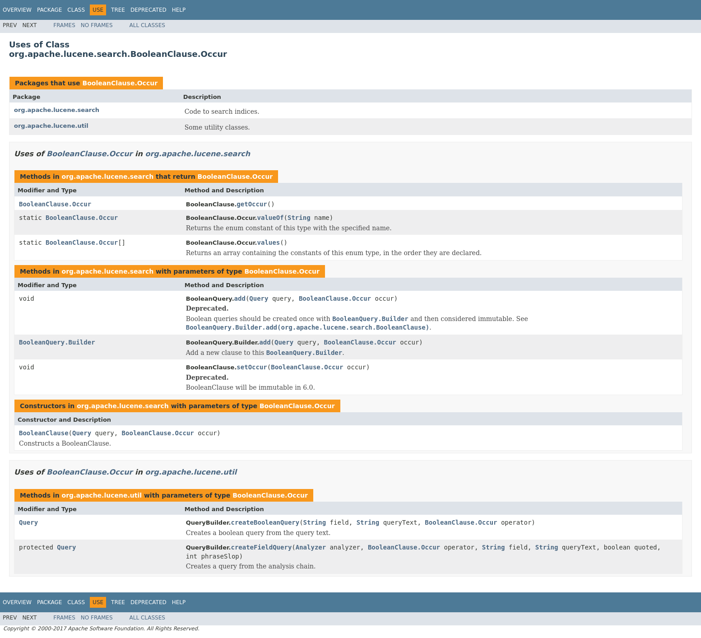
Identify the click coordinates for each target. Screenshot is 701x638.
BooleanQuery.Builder (57, 342)
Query (258, 298)
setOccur (252, 367)
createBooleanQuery (265, 522)
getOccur (252, 204)
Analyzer (311, 547)
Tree (118, 10)
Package (49, 10)
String (299, 217)
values (268, 242)
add (240, 298)
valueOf (270, 217)
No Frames (97, 25)
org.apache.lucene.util (51, 125)
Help (179, 10)
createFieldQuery (261, 547)
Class (76, 10)
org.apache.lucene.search (56, 110)
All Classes (147, 25)
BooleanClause (44, 433)
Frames (64, 25)
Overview (17, 10)
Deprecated (148, 10)
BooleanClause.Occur (120, 83)
